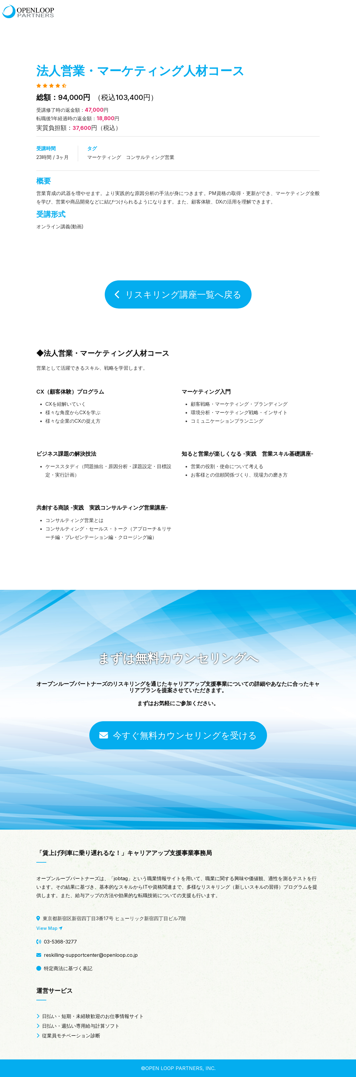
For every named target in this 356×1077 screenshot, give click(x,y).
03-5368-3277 (56, 942)
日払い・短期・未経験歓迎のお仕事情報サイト (90, 1016)
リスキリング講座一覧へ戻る (178, 294)
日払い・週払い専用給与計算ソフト (78, 1026)
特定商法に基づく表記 (64, 968)
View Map (49, 928)
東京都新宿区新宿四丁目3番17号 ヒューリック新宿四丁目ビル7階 (111, 918)
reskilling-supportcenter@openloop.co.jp (87, 955)
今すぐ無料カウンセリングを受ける (178, 735)
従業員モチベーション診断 (68, 1035)
